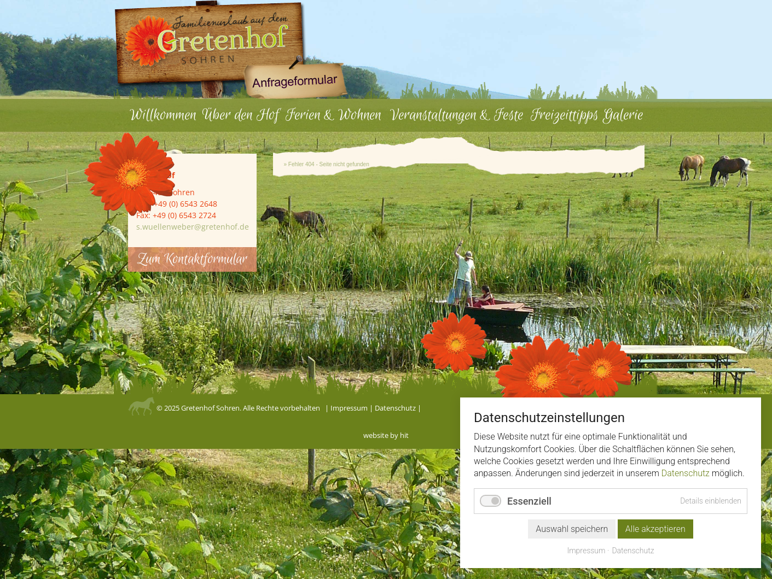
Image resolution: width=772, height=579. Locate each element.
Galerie (623, 115)
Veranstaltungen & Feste (457, 115)
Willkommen (163, 115)
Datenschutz (395, 408)
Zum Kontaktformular (192, 259)
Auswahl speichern (572, 529)
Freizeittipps (565, 115)
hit (404, 435)
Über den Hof (241, 115)
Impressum (349, 408)
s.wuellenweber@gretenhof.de (192, 226)
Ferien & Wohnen (333, 115)
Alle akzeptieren (655, 529)
